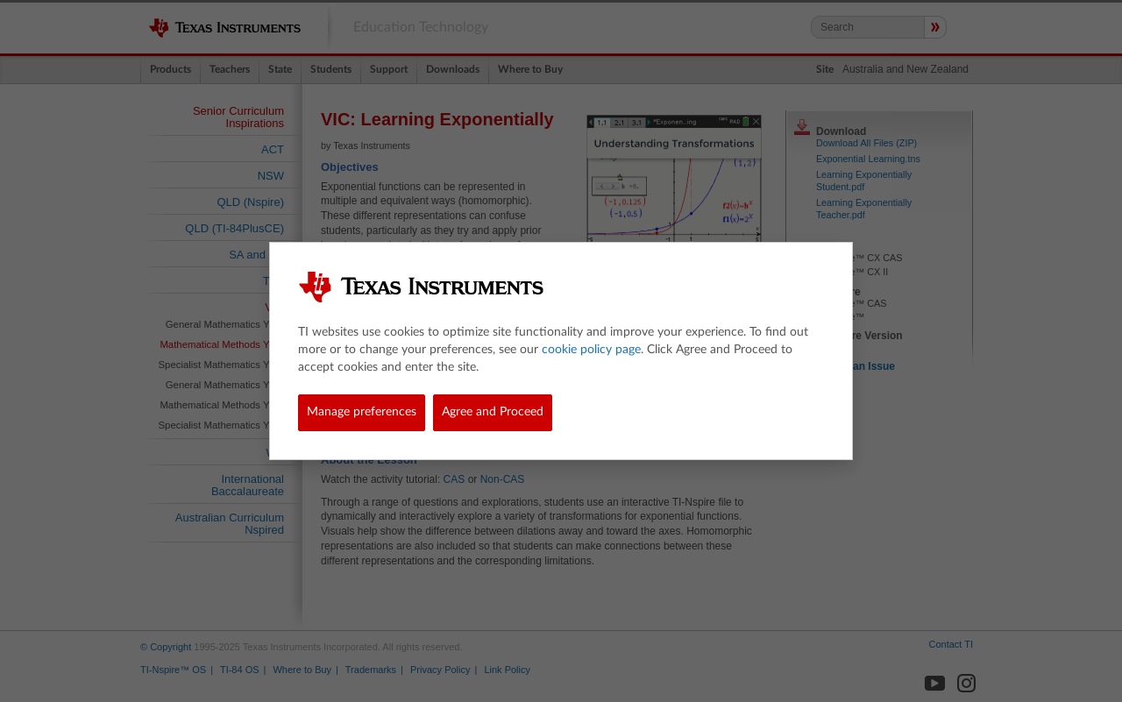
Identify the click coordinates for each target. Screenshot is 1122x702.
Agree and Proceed (492, 412)
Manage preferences (361, 412)
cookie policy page (591, 350)
